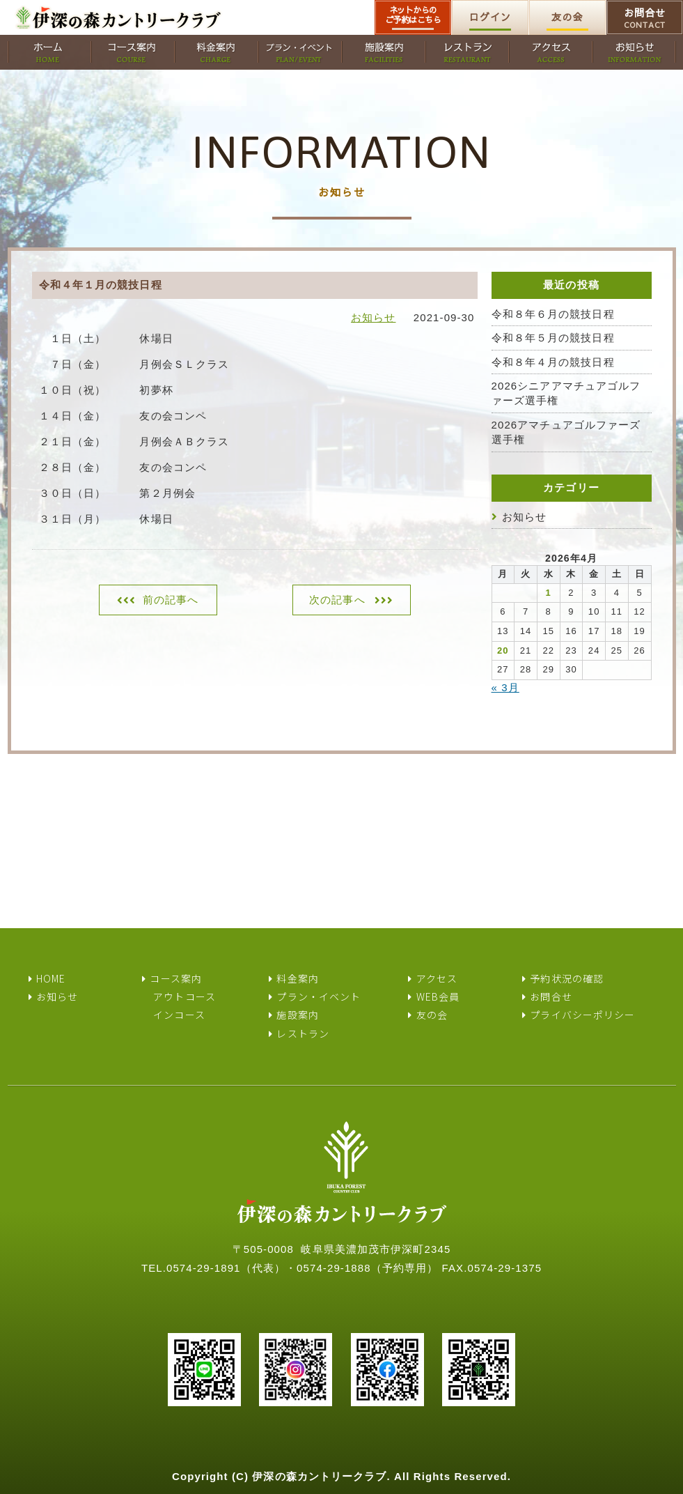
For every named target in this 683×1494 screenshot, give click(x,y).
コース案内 (176, 978)
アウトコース (184, 996)
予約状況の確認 (567, 978)
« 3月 (505, 687)
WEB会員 (438, 996)
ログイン (490, 17)
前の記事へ (171, 600)
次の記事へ (337, 600)
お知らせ (373, 317)
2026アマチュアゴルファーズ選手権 (566, 432)
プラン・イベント (318, 996)
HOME (50, 978)
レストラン (302, 1033)
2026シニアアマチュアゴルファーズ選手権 (566, 393)
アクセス (436, 978)
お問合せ (645, 18)
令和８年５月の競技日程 (553, 338)
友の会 (567, 17)
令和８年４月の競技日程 (553, 362)
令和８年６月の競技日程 (553, 314)
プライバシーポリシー (582, 1015)
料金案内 (297, 978)
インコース (179, 1015)
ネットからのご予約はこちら (413, 14)
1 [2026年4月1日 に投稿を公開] (548, 592)
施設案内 (297, 1015)
